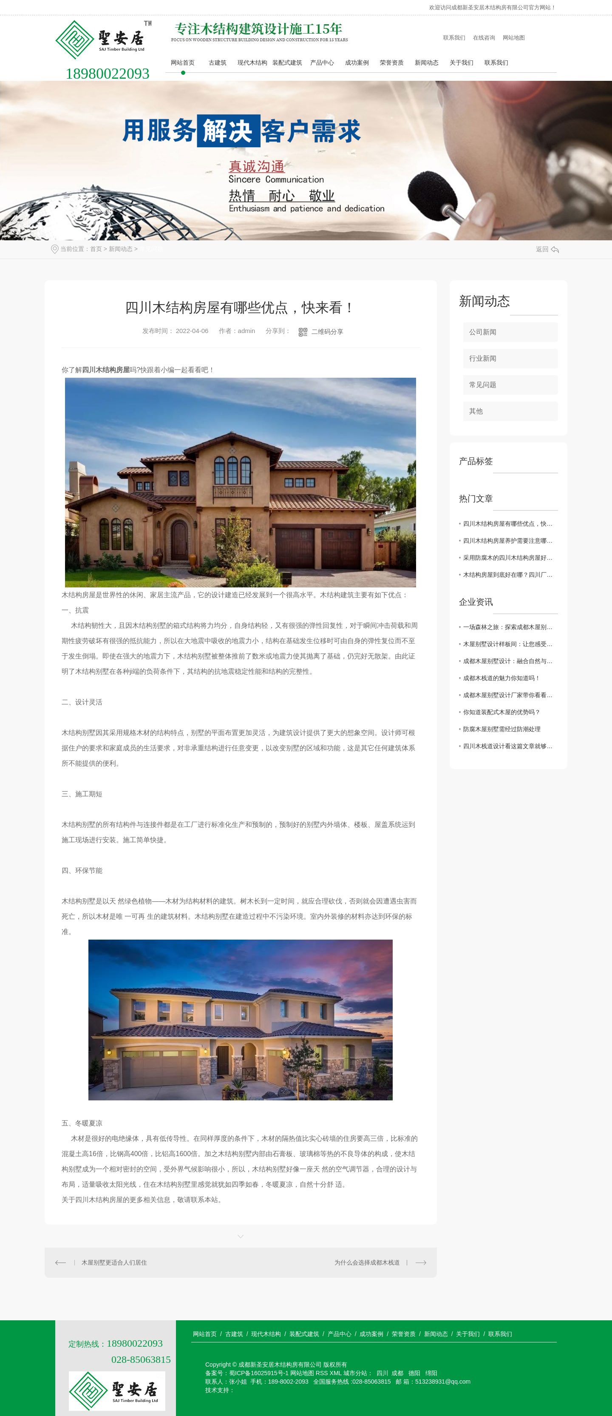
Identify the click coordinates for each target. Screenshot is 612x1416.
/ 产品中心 (337, 1334)
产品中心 (322, 62)
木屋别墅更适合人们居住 (114, 1262)
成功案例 (357, 62)
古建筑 (218, 62)
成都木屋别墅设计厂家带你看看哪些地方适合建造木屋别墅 (510, 695)
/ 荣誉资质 (401, 1334)
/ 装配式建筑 (301, 1334)
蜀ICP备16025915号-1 (259, 1373)
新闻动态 (427, 62)
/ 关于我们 (465, 1334)
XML (336, 1373)
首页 (96, 248)
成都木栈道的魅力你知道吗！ (502, 678)
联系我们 (454, 37)
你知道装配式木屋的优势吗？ (502, 712)
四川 (382, 1373)
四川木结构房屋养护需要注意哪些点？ (510, 540)
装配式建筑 (287, 62)
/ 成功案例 (369, 1334)
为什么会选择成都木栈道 (367, 1262)
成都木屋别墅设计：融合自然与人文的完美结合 (510, 661)
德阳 (413, 1373)
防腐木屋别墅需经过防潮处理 (502, 729)
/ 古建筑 (231, 1334)
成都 (397, 1373)
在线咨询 (484, 37)
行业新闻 (482, 358)
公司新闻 (482, 332)
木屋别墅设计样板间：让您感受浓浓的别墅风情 (510, 644)
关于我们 (461, 62)
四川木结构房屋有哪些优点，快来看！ (510, 523)
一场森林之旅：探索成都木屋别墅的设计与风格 (510, 627)
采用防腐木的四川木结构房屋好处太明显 (510, 557)
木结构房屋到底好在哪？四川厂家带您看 (510, 574)
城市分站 (355, 1373)
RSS (322, 1373)
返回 (547, 249)
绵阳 (430, 1373)
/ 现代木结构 (263, 1334)
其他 (476, 411)
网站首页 (183, 62)
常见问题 (151, 248)
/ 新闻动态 (433, 1334)
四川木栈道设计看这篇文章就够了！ (510, 746)
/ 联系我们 (497, 1334)
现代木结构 (252, 62)
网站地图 (514, 37)
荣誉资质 (392, 62)
